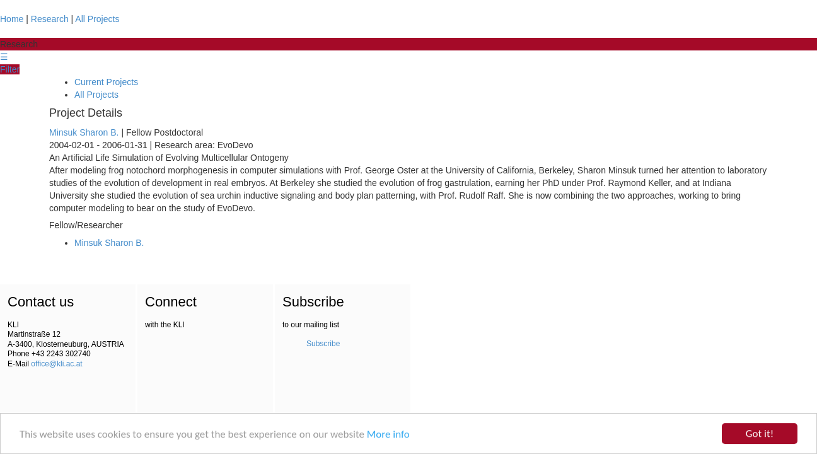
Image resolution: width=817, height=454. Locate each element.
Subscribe (323, 343)
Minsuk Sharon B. (84, 132)
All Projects (97, 19)
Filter (10, 69)
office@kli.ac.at (56, 363)
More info (388, 434)
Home (11, 19)
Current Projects (106, 82)
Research (50, 19)
